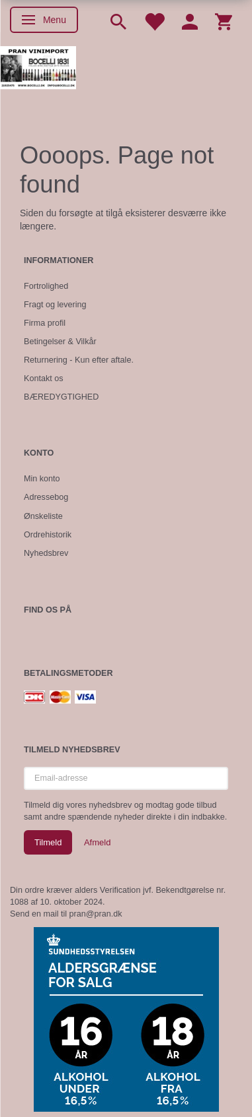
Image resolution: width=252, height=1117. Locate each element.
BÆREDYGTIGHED (61, 397)
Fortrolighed (46, 286)
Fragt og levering (55, 304)
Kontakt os (43, 378)
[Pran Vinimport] (38, 72)
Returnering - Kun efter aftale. (79, 360)
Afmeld (97, 842)
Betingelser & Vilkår (60, 341)
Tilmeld (48, 842)
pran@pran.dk (95, 914)
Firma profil (44, 323)
